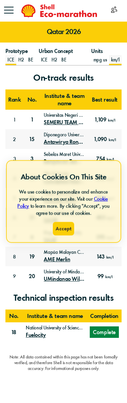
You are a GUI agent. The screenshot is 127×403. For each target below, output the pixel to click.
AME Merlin (57, 260)
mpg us (100, 60)
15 (31, 139)
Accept (63, 228)
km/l (115, 60)
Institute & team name (64, 99)
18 (14, 332)
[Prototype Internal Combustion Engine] (10, 60)
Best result (105, 99)
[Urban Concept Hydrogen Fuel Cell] (54, 60)
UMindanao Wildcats (64, 279)
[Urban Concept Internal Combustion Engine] (44, 60)
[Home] (59, 11)
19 (31, 256)
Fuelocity (36, 335)
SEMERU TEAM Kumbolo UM (64, 122)
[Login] (114, 11)
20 (32, 276)
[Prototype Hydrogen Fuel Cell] (21, 60)
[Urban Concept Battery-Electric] (63, 60)
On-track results (63, 77)
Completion (104, 316)
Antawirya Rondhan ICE (64, 142)
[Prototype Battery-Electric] (30, 60)
